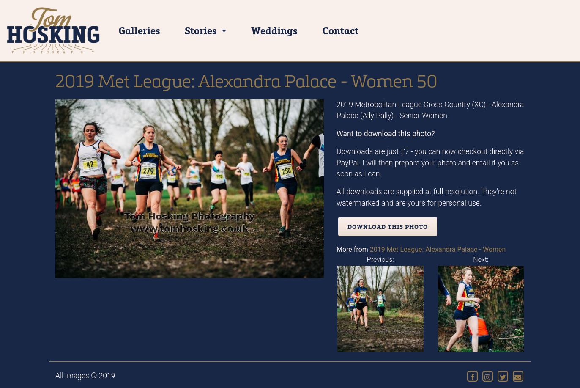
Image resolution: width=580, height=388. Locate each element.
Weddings (274, 30)
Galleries (139, 30)
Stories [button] (202, 30)
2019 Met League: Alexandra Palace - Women (438, 249)
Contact (340, 30)
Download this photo (387, 227)
